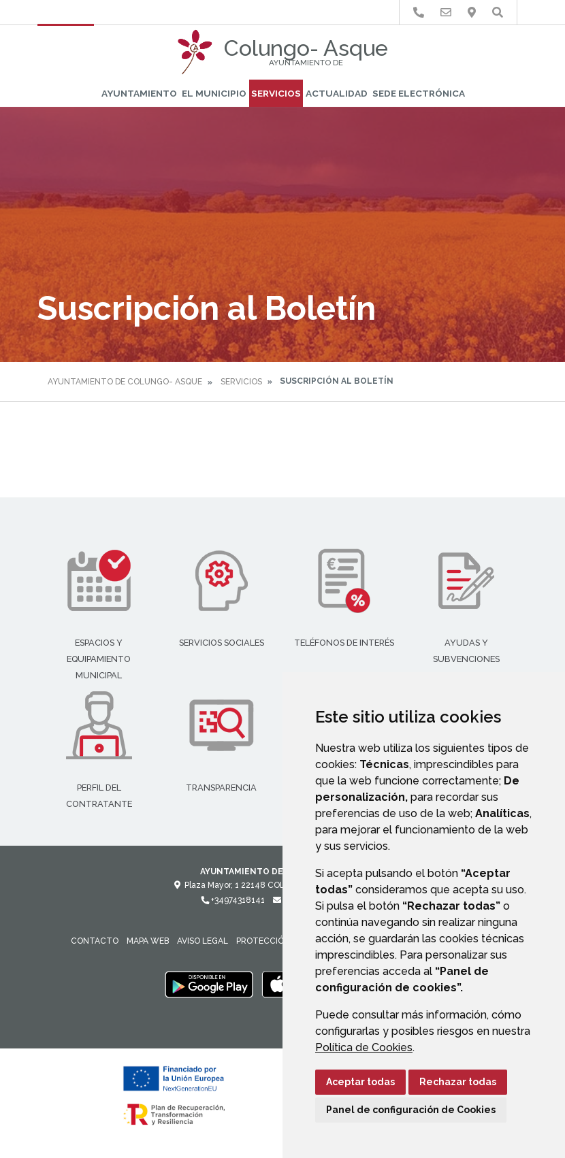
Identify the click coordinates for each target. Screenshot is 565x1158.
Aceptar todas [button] (360, 1081)
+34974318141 (233, 900)
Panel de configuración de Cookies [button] (411, 1109)
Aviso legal (202, 941)
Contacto (94, 941)
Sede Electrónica (418, 93)
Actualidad (337, 93)
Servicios (276, 93)
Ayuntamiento (139, 93)
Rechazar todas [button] (457, 1081)
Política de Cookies (364, 1047)
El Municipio (214, 93)
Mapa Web (148, 941)
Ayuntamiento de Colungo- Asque (125, 381)
